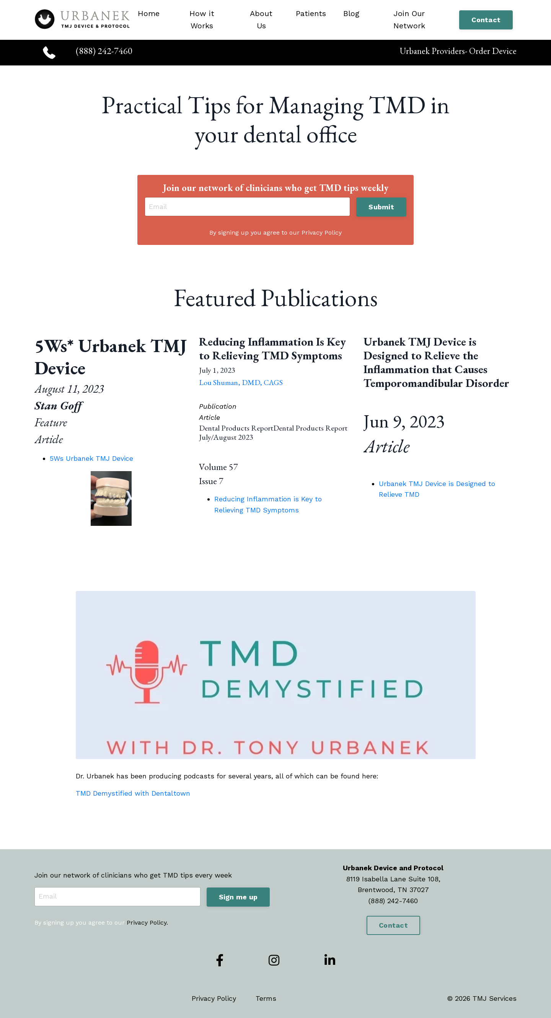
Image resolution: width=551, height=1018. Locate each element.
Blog (351, 13)
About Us (261, 20)
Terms (266, 999)
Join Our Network (409, 20)
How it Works (201, 20)
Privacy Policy (214, 999)
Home (149, 13)
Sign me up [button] (238, 897)
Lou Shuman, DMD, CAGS (241, 383)
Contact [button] (485, 20)
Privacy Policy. (147, 923)
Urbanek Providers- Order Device (457, 51)
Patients (311, 13)
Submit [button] (381, 207)
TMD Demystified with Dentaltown (133, 794)
